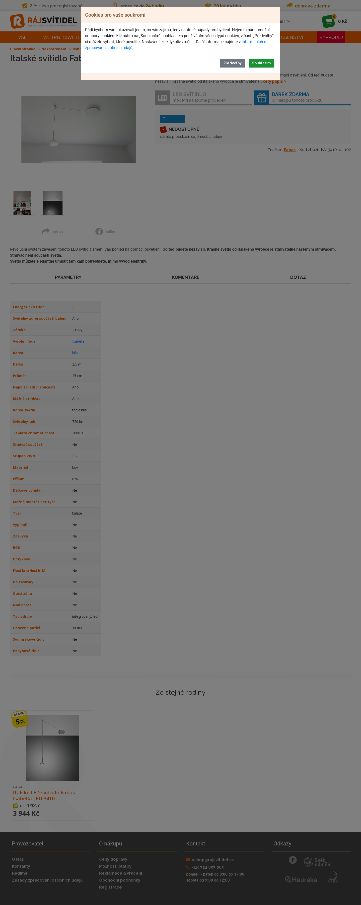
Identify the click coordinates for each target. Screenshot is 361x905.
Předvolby (232, 63)
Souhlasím (261, 63)
